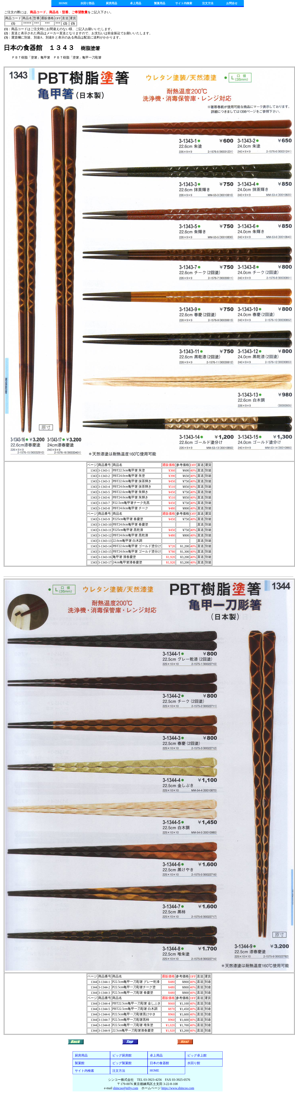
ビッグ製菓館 (122, 1063)
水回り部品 (87, 3)
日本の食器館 (159, 1063)
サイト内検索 (183, 3)
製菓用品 (159, 3)
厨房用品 (111, 3)
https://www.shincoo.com (177, 1088)
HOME (63, 3)
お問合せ (231, 3)
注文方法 (207, 3)
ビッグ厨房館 (122, 1055)
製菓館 (79, 1063)
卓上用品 (135, 3)
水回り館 (193, 1063)
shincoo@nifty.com (125, 1088)
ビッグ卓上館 (197, 1055)
